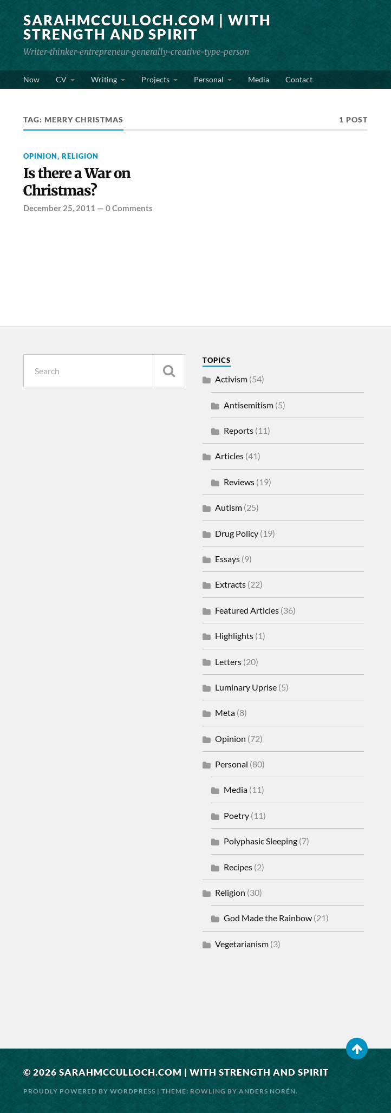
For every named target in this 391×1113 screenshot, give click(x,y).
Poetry (236, 815)
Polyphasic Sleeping (260, 841)
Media (258, 79)
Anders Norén (267, 1091)
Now (31, 79)
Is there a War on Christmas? (77, 182)
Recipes (238, 867)
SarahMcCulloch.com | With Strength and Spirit (147, 27)
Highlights (234, 635)
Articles (229, 456)
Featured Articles (247, 610)
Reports (238, 430)
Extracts (230, 584)
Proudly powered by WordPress (89, 1091)
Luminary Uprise (246, 687)
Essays (227, 559)
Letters (228, 661)
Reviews (239, 482)
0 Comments (129, 208)
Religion (80, 156)
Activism (231, 379)
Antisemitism (248, 405)
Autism (228, 507)
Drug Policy (236, 533)
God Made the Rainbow (268, 918)
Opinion (40, 156)
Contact (298, 79)
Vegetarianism (242, 944)
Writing (104, 79)
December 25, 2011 (59, 208)
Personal (209, 79)
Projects (155, 79)
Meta (225, 712)
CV (61, 79)
